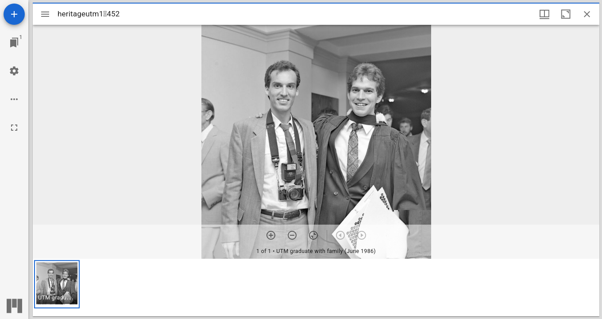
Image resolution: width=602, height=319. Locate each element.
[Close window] (587, 14)
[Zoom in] (271, 235)
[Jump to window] (14, 42)
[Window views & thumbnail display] (544, 14)
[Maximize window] (565, 14)
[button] (56, 284)
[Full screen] (14, 127)
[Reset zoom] (313, 235)
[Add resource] (14, 14)
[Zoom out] (292, 235)
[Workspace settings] (14, 71)
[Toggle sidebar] (45, 14)
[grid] (316, 287)
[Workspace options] (14, 99)
